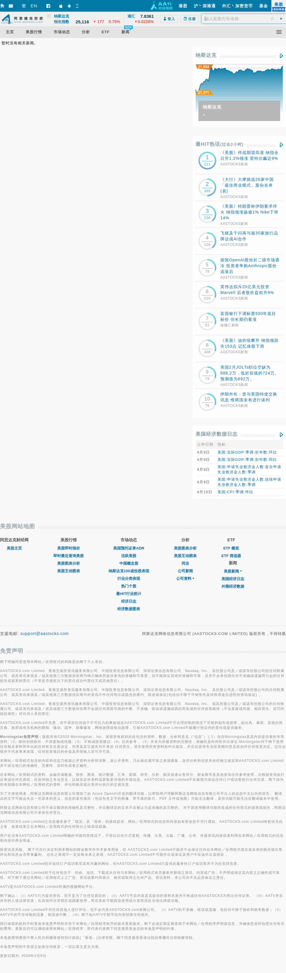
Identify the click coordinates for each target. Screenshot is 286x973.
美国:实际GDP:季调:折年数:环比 (247, 452)
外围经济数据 (233, 586)
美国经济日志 (233, 579)
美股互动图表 (68, 571)
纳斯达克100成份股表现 (129, 571)
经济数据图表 (128, 609)
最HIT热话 (220, 144)
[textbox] (244, 18)
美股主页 (14, 548)
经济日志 (128, 601)
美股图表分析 (68, 563)
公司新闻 (185, 571)
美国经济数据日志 (217, 434)
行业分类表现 (128, 578)
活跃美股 (128, 556)
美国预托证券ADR (128, 548)
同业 (185, 563)
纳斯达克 (206, 55)
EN (34, 5)
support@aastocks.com (44, 633)
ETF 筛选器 (231, 556)
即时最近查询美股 (68, 556)
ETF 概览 (231, 548)
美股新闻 (233, 571)
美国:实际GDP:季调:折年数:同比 (247, 459)
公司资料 (185, 578)
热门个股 (128, 586)
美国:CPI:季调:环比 (235, 492)
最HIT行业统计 (128, 594)
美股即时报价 (68, 548)
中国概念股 (128, 563)
